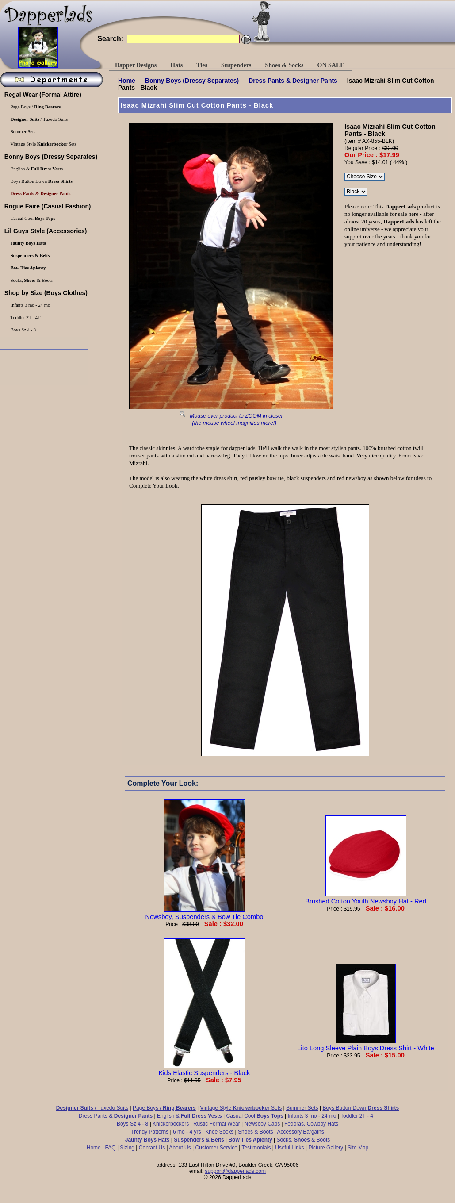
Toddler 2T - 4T (358, 1116)
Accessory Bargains (300, 1132)
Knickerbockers (171, 1124)
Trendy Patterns (149, 1132)
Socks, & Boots (303, 1140)
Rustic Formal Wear (216, 1124)
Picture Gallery (325, 1148)
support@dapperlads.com (235, 1171)
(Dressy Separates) (192, 80)
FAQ (110, 1148)
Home (126, 80)
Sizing (127, 1148)
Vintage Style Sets (241, 1108)
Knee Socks (219, 1132)
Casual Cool (254, 1116)
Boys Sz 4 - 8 (132, 1124)
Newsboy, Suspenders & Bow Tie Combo (204, 913)
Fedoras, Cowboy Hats (311, 1124)
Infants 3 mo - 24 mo (311, 1116)
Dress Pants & (293, 80)
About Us (180, 1148)
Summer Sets (302, 1108)
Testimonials (256, 1148)
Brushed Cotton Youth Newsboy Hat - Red (365, 898)
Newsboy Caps (262, 1124)
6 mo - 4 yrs (187, 1132)
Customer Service (216, 1148)
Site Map (358, 1148)
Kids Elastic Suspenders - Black (204, 1069)
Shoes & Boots (255, 1132)
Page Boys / (164, 1108)
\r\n (355, 192)
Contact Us (152, 1148)
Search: (110, 38)
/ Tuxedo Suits (92, 1108)
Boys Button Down (360, 1108)
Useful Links (289, 1148)
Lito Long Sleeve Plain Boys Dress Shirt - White (365, 1045)
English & (189, 1116)
